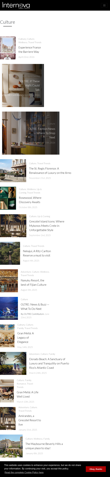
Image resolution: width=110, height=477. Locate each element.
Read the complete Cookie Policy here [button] (24, 472)
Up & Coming (33, 76)
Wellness (22, 42)
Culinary (22, 38)
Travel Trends (34, 42)
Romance (21, 383)
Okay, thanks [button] (96, 469)
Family (20, 328)
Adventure (26, 271)
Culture (30, 38)
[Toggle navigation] (104, 5)
